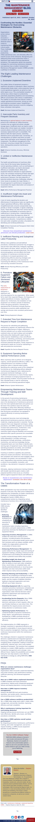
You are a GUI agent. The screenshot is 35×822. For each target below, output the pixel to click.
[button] (30, 820)
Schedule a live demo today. (22, 479)
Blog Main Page (11, 14)
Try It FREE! (17, 752)
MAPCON (13, 820)
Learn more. (30, 232)
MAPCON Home (17, 11)
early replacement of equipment (5, 287)
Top (17, 759)
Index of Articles (23, 14)
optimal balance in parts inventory (21, 120)
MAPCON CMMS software (14, 737)
